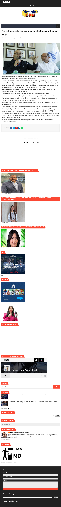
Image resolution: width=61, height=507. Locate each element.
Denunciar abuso (6, 409)
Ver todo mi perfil (5, 439)
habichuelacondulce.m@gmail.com (19, 432)
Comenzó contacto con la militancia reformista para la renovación (27, 395)
